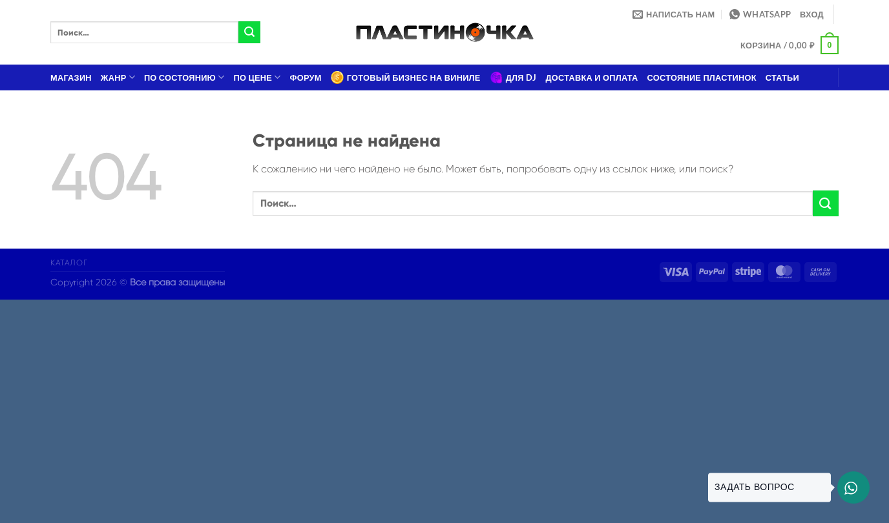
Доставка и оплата (591, 77)
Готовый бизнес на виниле (406, 77)
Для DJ (513, 77)
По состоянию (184, 77)
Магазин (71, 77)
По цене (257, 77)
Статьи (782, 77)
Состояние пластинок (702, 77)
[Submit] (249, 32)
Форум (306, 77)
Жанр (118, 77)
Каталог (68, 262)
